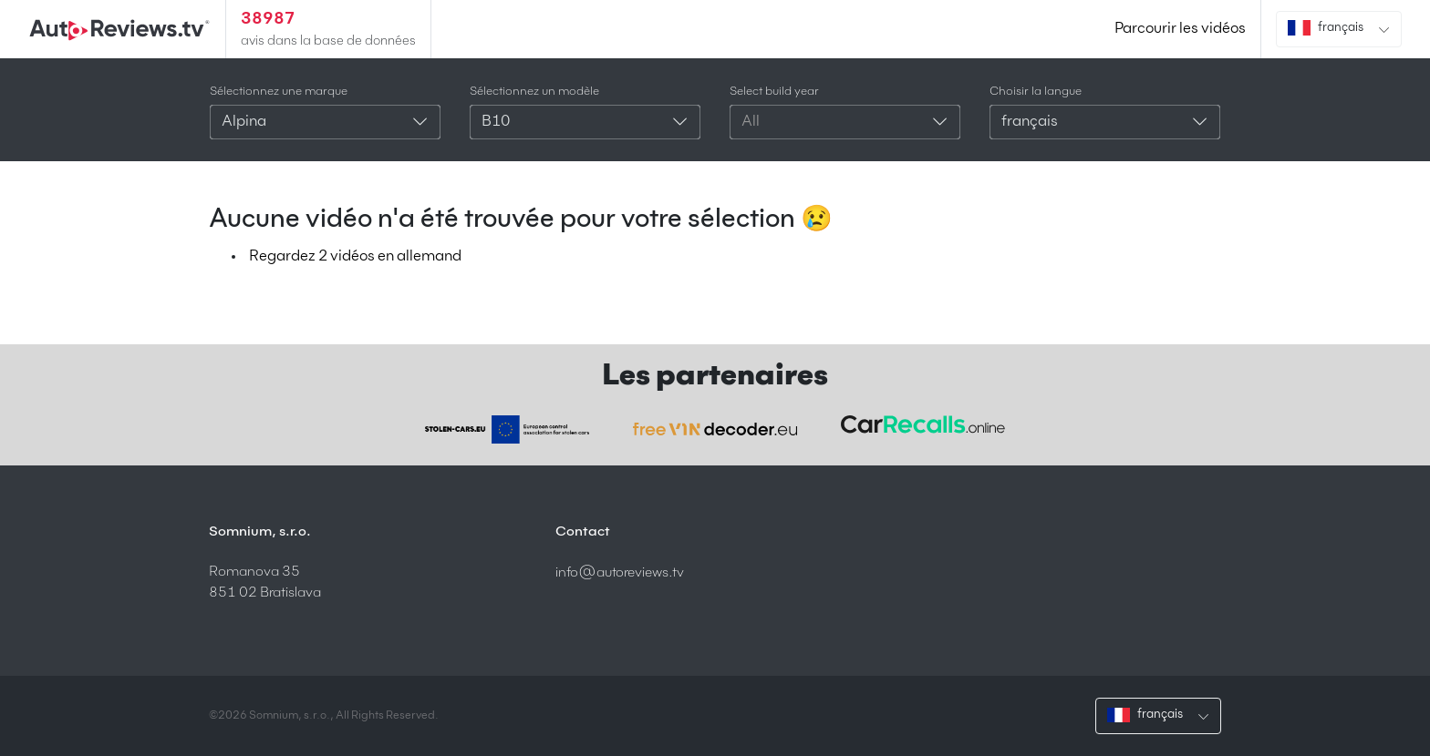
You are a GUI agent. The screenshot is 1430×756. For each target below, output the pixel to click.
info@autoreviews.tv (619, 572)
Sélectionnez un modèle (534, 91)
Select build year (774, 91)
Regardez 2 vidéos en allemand (355, 257)
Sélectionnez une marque (278, 91)
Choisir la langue (1036, 91)
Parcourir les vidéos (1180, 29)
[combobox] (325, 122)
